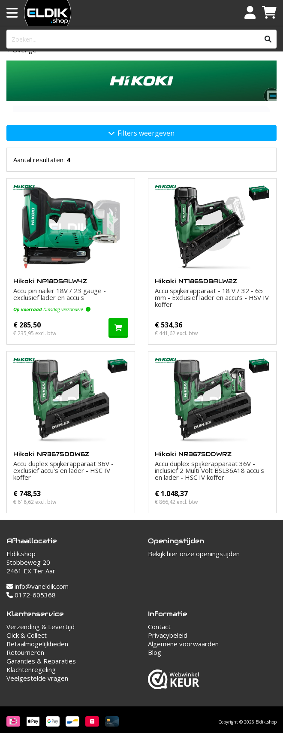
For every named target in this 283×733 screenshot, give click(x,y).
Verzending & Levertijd (40, 626)
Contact (159, 626)
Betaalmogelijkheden (37, 643)
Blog (154, 652)
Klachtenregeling (31, 669)
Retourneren (25, 652)
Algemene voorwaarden (183, 643)
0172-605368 (31, 595)
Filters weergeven (141, 133)
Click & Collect (26, 635)
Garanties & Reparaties (41, 661)
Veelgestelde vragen (37, 678)
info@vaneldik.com (37, 586)
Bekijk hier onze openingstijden (194, 553)
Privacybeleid (167, 635)
